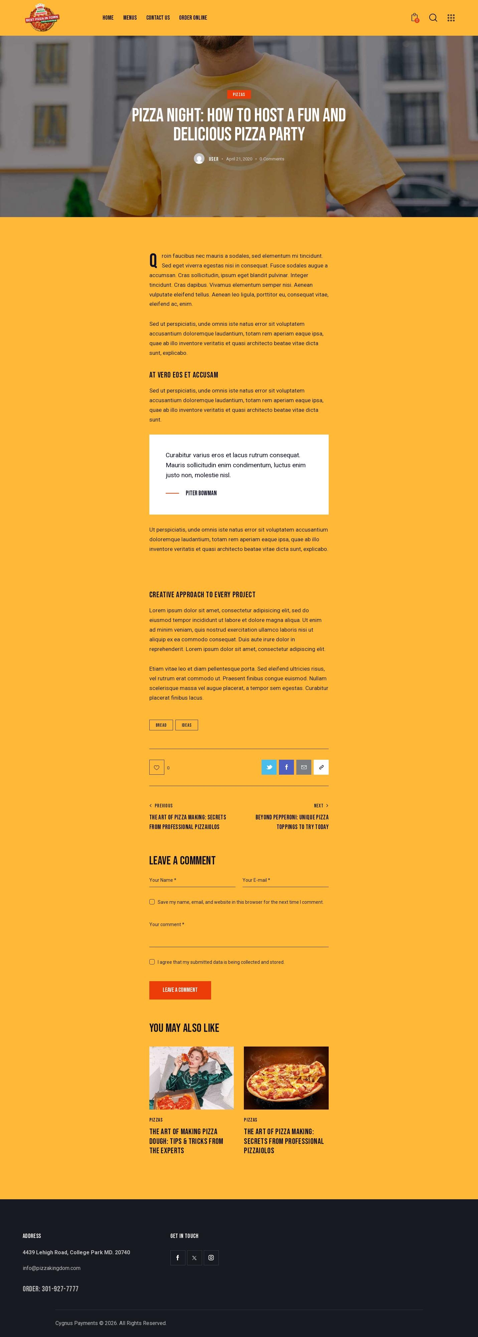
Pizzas (239, 94)
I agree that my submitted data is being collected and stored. (221, 962)
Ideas (187, 725)
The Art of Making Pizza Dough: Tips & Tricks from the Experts (186, 1141)
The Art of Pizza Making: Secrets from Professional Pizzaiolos (284, 1141)
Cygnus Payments (76, 1323)
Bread (161, 725)
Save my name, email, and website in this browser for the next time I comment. (241, 902)
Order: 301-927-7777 (51, 1289)
